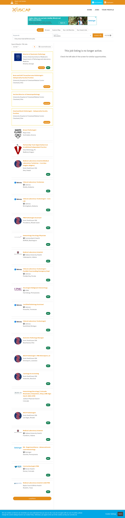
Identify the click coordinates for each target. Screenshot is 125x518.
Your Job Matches (68, 30)
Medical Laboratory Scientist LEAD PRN (36, 483)
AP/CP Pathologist (29, 413)
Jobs (97, 10)
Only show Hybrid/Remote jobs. (25, 39)
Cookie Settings (110, 514)
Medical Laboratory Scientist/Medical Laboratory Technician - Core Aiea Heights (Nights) (36, 163)
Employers (108, 2)
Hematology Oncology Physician (34, 235)
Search (40, 30)
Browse (47, 30)
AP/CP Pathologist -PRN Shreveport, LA (36, 356)
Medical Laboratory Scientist (33, 252)
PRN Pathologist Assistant (32, 218)
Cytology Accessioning (31, 373)
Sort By (15, 47)
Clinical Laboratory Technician (33, 182)
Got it (120, 514)
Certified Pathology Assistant (33, 304)
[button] (108, 35)
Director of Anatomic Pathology (34, 54)
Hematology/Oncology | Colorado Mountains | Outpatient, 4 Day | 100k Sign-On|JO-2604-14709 (37, 393)
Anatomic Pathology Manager (33, 338)
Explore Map (56, 30)
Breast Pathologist (29, 130)
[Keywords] (32, 35)
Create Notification (45, 47)
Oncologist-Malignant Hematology (35, 288)
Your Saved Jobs (82, 30)
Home (89, 10)
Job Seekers (97, 2)
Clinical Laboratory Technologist (34, 321)
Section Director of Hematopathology (26, 94)
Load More (32, 498)
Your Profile (108, 10)
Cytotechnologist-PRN (31, 466)
